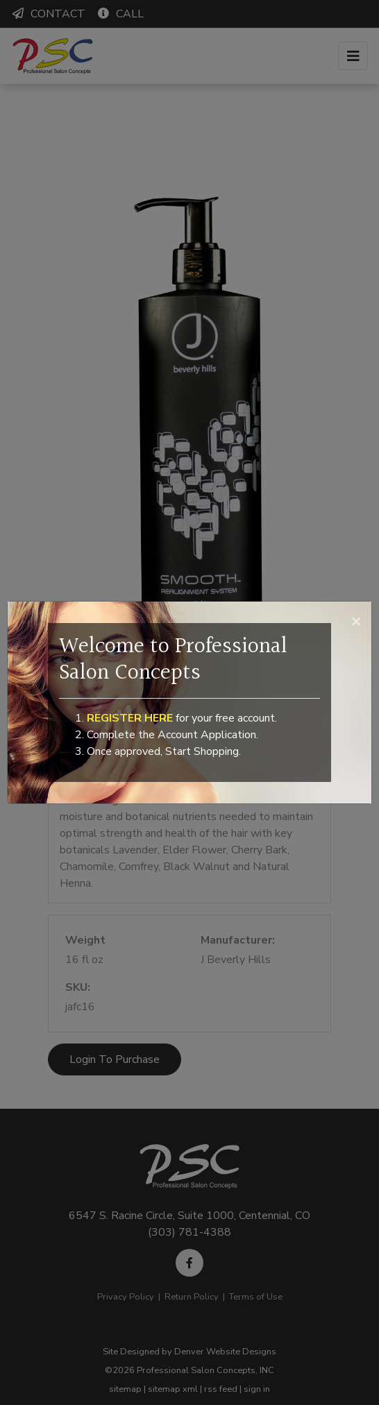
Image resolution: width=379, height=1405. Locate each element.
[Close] (356, 620)
